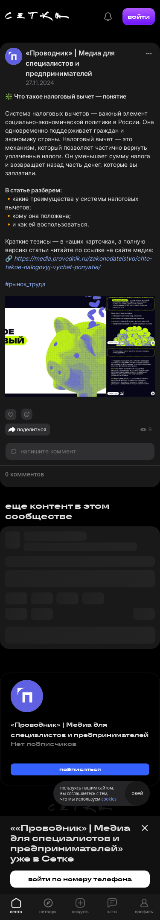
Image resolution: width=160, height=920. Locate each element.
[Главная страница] (37, 17)
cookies (109, 799)
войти (139, 16)
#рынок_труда (25, 283)
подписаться (80, 769)
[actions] (149, 54)
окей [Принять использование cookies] (137, 793)
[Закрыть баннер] (145, 828)
